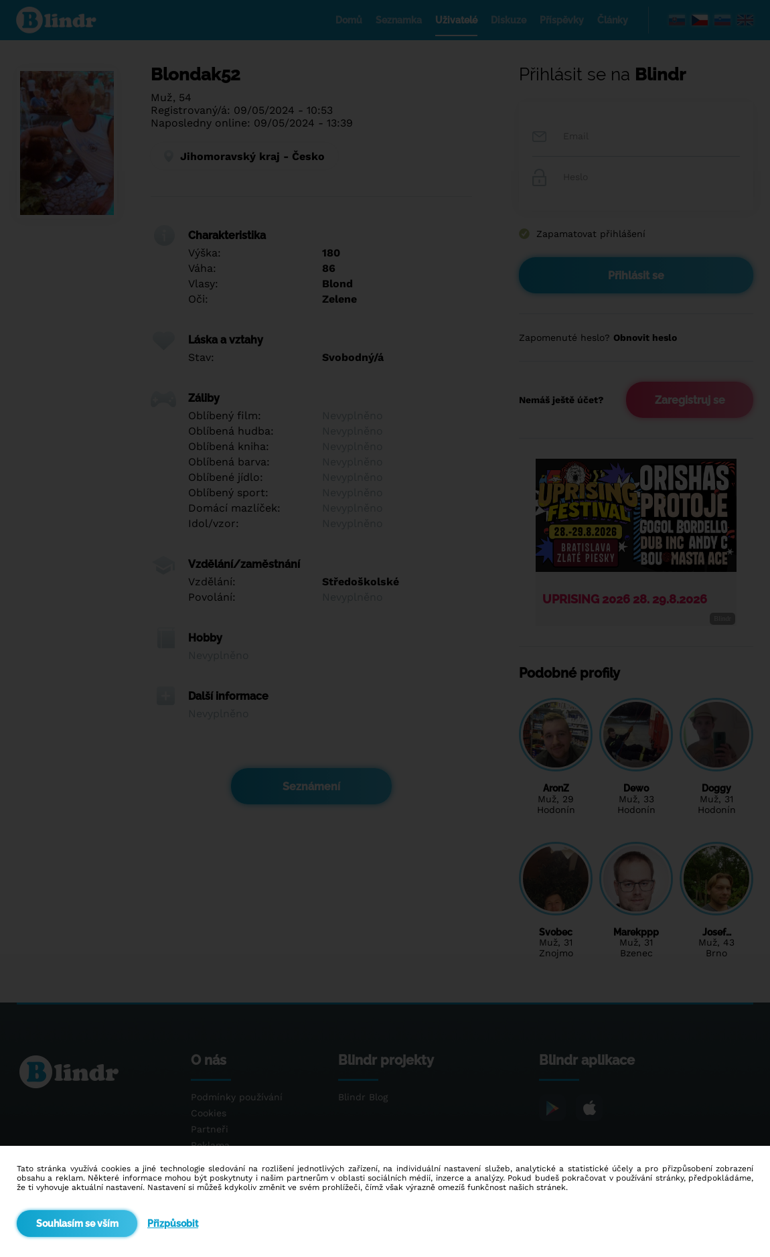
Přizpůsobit (172, 1223)
